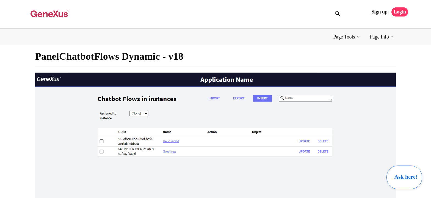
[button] (347, 37)
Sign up (379, 12)
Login (400, 12)
